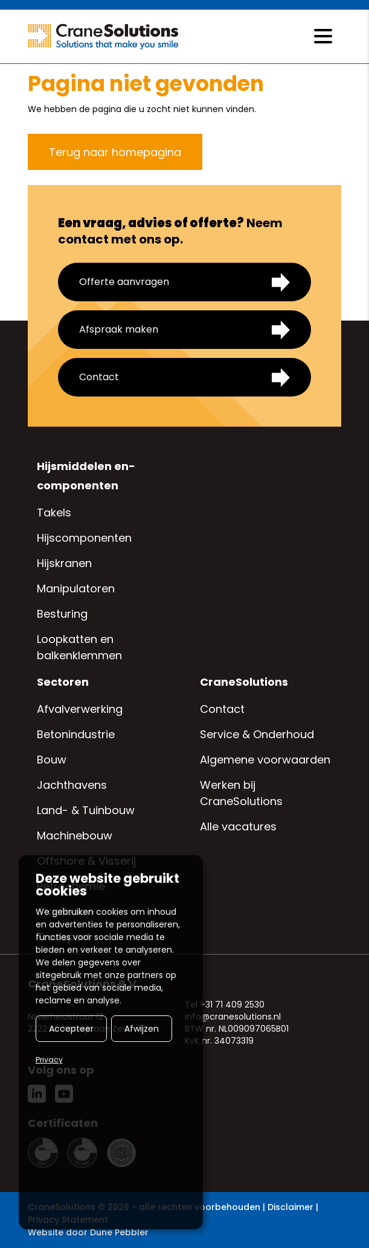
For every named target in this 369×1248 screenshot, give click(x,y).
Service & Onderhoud (257, 734)
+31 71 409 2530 (232, 1005)
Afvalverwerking (80, 709)
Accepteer (71, 1029)
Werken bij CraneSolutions (241, 793)
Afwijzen (141, 1029)
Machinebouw (74, 835)
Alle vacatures (238, 826)
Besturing (62, 613)
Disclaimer (290, 1207)
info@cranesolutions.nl (233, 1017)
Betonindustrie (76, 734)
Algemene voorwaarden (265, 759)
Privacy (49, 1060)
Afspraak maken (184, 330)
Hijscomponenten (84, 537)
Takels (54, 512)
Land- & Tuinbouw (86, 810)
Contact (184, 377)
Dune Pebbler (119, 1232)
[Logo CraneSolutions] (103, 37)
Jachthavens (72, 784)
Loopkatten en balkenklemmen (79, 647)
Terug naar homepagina (115, 152)
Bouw (51, 759)
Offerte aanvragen (184, 282)
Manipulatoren (76, 588)
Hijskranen (64, 563)
